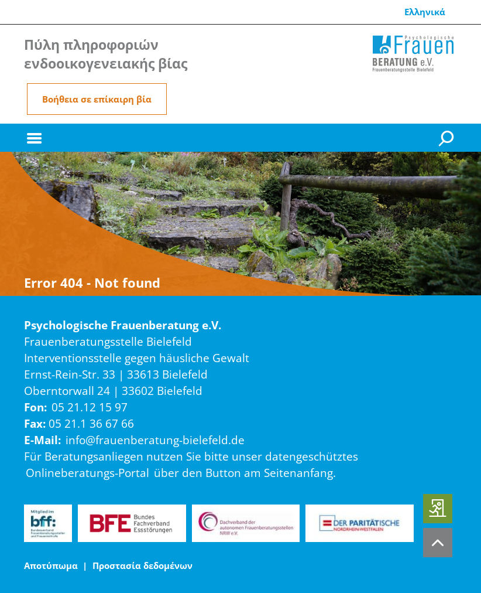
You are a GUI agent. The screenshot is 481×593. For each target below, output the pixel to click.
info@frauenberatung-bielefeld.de (155, 439)
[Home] (413, 53)
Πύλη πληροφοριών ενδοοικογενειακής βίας (105, 54)
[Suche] (447, 137)
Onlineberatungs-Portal (87, 472)
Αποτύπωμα (51, 565)
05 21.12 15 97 (89, 407)
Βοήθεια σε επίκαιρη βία (97, 99)
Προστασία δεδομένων (142, 565)
